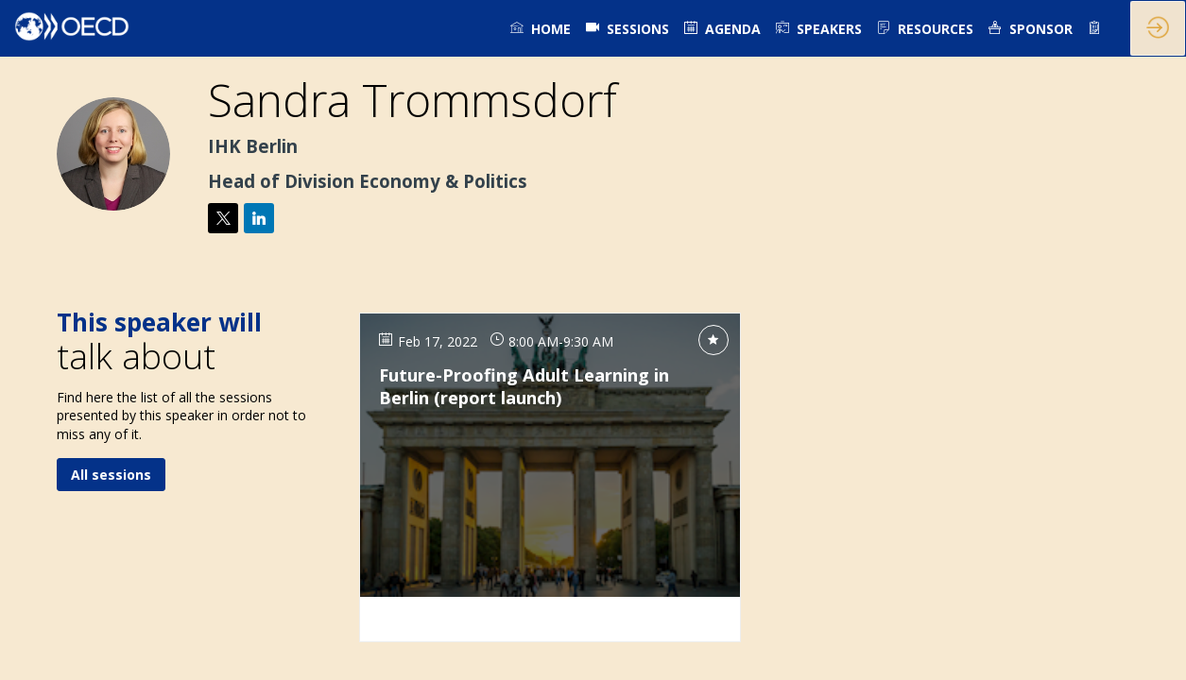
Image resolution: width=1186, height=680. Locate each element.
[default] (627, 28)
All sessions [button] (111, 474)
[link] (540, 28)
